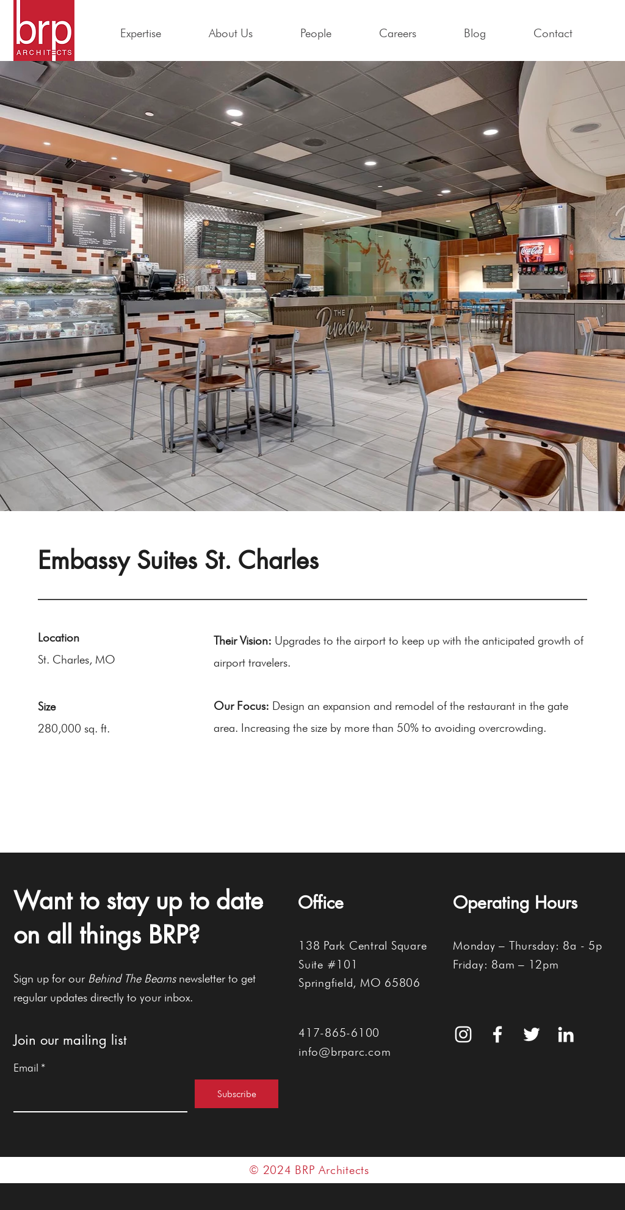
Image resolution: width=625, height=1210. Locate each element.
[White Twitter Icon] (532, 1034)
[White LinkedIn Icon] (566, 1034)
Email (29, 1068)
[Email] (96, 1095)
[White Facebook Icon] (497, 1034)
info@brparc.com (344, 1051)
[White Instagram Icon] (463, 1034)
